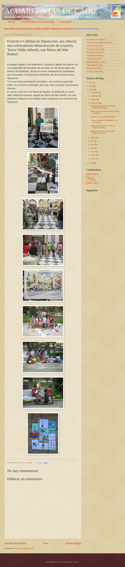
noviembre (95, 96)
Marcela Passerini (92, 179)
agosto (93, 138)
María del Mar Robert (94, 68)
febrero (93, 155)
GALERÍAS (66, 21)
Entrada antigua (73, 543)
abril (92, 148)
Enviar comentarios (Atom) (24, 548)
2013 (91, 163)
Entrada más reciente (15, 543)
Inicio (45, 543)
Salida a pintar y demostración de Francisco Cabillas (102, 127)
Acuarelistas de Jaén (94, 59)
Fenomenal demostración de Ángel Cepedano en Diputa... (103, 107)
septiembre (95, 103)
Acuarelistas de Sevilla (94, 46)
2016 (91, 82)
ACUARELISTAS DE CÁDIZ (51, 11)
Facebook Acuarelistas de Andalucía (99, 43)
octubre (94, 99)
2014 (91, 90)
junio (93, 145)
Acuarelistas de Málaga (94, 55)
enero (93, 159)
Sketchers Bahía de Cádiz (95, 62)
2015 (91, 86)
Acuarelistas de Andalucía (95, 39)
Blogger (76, 562)
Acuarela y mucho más (94, 72)
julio (92, 141)
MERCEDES (93, 174)
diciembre (94, 92)
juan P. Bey (93, 183)
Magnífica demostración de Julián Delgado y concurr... (102, 132)
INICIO (11, 21)
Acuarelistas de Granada (95, 49)
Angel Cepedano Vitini (94, 65)
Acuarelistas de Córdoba (95, 52)
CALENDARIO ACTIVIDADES (37, 21)
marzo (93, 151)
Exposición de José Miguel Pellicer (102, 117)
